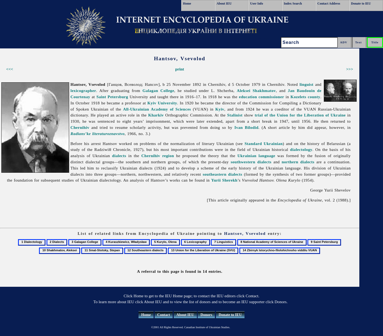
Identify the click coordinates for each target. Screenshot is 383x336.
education (248, 96)
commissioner (271, 96)
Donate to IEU (361, 3)
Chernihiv (79, 127)
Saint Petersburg (112, 96)
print (179, 69)
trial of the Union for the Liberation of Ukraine (300, 115)
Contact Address (328, 3)
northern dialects (298, 162)
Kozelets (298, 96)
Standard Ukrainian (263, 143)
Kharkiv (156, 115)
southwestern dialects (251, 162)
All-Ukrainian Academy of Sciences (157, 109)
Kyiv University (162, 103)
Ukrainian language (256, 155)
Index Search (293, 3)
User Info (256, 3)
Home (187, 3)
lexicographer (83, 90)
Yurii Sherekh (224, 180)
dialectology (301, 149)
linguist (307, 84)
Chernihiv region (157, 155)
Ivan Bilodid (246, 127)
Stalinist (234, 115)
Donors (206, 315)
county (314, 96)
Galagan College (158, 90)
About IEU (224, 3)
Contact (163, 315)
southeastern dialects (222, 174)
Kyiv (219, 109)
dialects (119, 155)
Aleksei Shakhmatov (256, 90)
